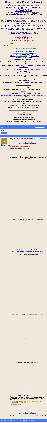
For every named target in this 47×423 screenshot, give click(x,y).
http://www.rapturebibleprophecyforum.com (28, 143)
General (11, 126)
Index (8, 126)
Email (13, 415)
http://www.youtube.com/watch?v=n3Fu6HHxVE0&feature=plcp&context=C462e (28, 251)
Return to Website (3, 126)
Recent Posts (3, 127)
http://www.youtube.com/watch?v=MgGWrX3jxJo (19, 148)
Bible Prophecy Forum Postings (17, 126)
